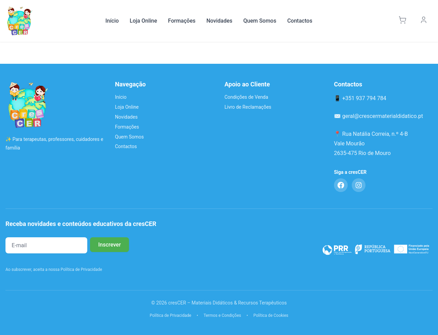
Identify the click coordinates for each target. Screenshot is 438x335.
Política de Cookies (271, 315)
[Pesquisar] (387, 21)
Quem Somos (259, 20)
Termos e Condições (222, 315)
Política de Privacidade (170, 315)
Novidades (219, 20)
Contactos (299, 20)
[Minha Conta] (425, 21)
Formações (181, 20)
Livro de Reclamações (247, 107)
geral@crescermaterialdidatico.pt (382, 116)
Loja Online (143, 20)
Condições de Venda (246, 97)
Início (112, 20)
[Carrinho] (403, 21)
